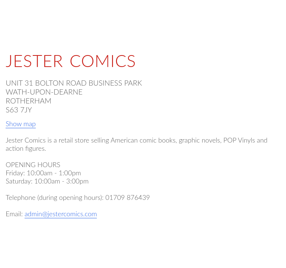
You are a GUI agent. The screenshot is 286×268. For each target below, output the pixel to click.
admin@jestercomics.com (61, 214)
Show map (21, 123)
